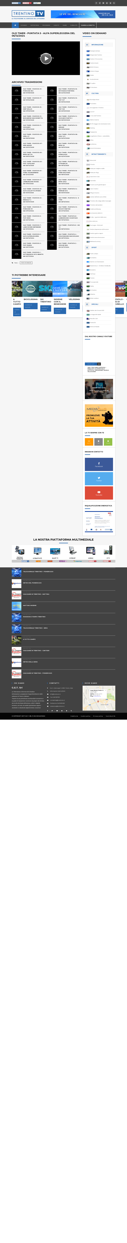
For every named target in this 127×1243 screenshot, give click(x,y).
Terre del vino (94, 221)
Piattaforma (35, 25)
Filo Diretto (93, 103)
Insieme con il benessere (97, 261)
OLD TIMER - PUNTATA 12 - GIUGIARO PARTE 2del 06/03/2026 (68, 118)
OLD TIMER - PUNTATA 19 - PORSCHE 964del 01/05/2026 (32, 91)
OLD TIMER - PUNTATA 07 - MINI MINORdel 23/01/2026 (33, 145)
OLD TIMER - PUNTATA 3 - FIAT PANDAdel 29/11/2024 (32, 245)
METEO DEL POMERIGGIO (32, 583)
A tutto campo (94, 253)
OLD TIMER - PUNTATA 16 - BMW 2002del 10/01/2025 (68, 181)
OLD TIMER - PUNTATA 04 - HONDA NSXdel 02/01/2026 (68, 154)
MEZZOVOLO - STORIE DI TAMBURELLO (100, 265)
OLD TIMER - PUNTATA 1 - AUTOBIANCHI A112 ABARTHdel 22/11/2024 (33, 254)
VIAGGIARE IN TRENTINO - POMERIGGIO (37, 673)
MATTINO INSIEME (29, 605)
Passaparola (93, 132)
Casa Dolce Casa (94, 176)
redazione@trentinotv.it (57, 706)
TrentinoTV (93, 322)
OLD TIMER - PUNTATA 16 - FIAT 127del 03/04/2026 (68, 100)
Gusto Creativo (94, 188)
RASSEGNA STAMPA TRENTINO (34, 617)
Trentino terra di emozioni (97, 237)
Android (108, 441)
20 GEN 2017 (91, 364)
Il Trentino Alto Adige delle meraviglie (100, 201)
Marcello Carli (94, 318)
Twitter (99, 477)
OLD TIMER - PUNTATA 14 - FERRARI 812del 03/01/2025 (68, 191)
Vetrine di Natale (94, 326)
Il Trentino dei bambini (96, 205)
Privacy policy (98, 716)
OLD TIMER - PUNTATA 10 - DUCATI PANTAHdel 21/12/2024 (68, 209)
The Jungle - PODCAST (96, 225)
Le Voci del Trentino (95, 115)
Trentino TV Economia (96, 59)
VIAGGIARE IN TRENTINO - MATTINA (36, 594)
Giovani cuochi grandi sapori (98, 184)
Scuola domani (94, 79)
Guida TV (56, 25)
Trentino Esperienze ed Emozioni (99, 229)
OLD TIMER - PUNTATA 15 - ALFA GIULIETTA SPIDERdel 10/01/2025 (32, 191)
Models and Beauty (95, 209)
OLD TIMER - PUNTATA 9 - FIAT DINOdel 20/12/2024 (32, 218)
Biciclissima (93, 257)
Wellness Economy (95, 241)
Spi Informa (93, 144)
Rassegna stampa (95, 51)
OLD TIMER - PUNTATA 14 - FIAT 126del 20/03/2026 (68, 109)
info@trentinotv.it (55, 694)
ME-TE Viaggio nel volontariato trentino (100, 124)
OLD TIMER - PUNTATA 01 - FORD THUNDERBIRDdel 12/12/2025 (32, 172)
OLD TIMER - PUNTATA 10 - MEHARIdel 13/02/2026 (68, 127)
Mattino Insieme (94, 120)
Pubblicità (73, 25)
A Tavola (92, 164)
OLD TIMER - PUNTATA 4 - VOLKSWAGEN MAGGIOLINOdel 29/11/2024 (68, 236)
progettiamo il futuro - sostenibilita (99, 136)
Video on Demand (26, 262)
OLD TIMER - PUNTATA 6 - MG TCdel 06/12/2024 (69, 227)
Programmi (46, 25)
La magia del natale (95, 314)
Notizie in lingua (94, 71)
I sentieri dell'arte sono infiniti (98, 197)
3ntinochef (93, 160)
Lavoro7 (92, 111)
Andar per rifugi (94, 172)
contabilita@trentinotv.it (57, 700)
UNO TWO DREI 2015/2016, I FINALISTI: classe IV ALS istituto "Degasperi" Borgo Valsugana (98, 369)
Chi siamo (24, 25)
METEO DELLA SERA (30, 662)
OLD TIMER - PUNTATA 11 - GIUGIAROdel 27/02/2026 (32, 127)
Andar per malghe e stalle (97, 168)
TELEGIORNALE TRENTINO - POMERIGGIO (38, 571)
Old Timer (92, 274)
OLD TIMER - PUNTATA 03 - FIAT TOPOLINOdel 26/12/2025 (33, 163)
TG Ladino (92, 83)
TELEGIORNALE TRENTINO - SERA (35, 628)
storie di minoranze (95, 148)
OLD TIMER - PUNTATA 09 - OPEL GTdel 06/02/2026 (33, 136)
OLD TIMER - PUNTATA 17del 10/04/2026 (32, 99)
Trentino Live (98, 388)
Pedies (92, 75)
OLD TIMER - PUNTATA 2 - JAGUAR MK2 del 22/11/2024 (67, 245)
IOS (98, 441)
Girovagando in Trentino (97, 107)
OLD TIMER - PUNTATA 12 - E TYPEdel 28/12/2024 (68, 200)
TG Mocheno (93, 87)
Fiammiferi (93, 180)
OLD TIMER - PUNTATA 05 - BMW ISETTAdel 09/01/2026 (33, 154)
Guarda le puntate (17, 312)
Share (65, 25)
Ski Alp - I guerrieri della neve (98, 217)
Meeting (92, 128)
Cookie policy (85, 716)
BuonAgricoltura (94, 99)
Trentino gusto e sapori (96, 233)
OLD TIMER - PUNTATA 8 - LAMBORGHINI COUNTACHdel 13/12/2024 (68, 218)
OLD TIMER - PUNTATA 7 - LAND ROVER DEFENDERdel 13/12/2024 (32, 227)
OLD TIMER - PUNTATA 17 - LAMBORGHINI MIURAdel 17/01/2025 (32, 181)
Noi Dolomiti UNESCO (96, 213)
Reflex (91, 140)
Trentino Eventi (94, 63)
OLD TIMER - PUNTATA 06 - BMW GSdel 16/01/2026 (68, 145)
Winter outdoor (94, 298)
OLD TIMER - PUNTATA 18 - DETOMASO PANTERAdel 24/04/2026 (68, 91)
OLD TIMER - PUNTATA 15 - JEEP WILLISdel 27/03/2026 (32, 109)
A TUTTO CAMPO (29, 639)
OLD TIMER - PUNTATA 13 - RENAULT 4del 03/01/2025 (32, 200)
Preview (92, 278)
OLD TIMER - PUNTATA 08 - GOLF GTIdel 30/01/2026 (68, 136)
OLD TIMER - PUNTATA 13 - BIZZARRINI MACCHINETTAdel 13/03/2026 (33, 118)
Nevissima (92, 270)
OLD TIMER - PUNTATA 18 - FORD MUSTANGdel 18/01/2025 (68, 172)
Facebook (99, 462)
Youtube (99, 491)
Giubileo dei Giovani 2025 (97, 310)
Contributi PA (110, 716)
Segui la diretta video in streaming (99, 391)
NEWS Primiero (94, 67)
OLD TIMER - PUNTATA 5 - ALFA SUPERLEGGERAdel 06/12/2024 (32, 236)
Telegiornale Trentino (96, 55)
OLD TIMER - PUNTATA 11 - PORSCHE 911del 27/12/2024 (32, 209)
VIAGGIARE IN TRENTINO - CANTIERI (36, 650)
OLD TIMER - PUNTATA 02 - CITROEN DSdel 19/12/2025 (68, 163)
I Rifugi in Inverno (94, 193)
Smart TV (89, 441)
